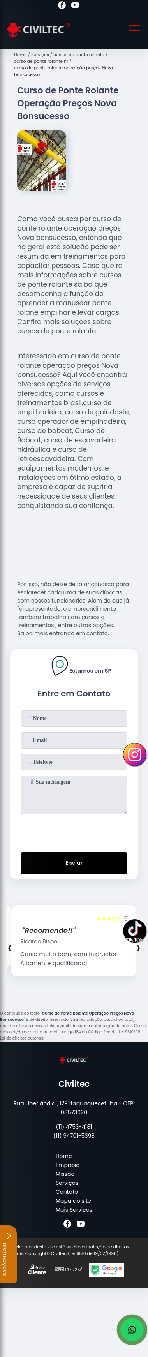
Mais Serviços (74, 1210)
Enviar (74, 863)
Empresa (68, 1165)
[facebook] (62, 6)
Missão (65, 1174)
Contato (67, 1192)
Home (64, 1156)
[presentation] (74, 831)
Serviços (67, 1183)
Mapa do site (73, 1201)
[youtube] (75, 6)
